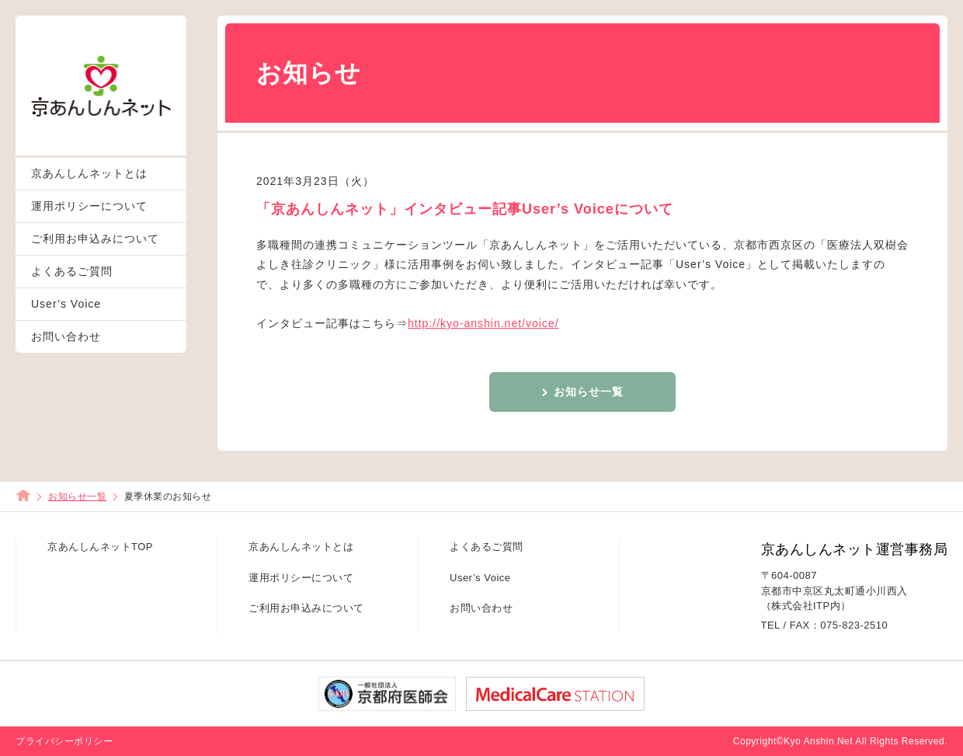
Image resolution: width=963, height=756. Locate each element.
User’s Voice (66, 304)
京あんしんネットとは (89, 173)
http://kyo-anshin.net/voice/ (483, 323)
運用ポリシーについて (89, 206)
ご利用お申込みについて (95, 238)
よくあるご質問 (72, 271)
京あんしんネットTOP (100, 546)
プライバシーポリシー (64, 741)
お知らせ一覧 (589, 391)
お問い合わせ (66, 336)
